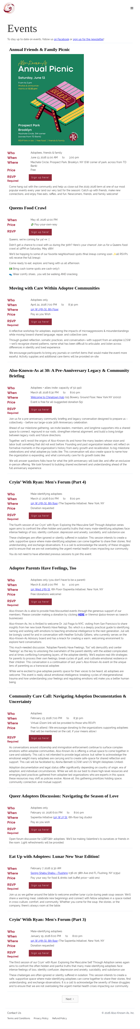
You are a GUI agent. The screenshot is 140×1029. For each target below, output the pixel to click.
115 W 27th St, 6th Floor (45, 309)
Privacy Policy (41, 1018)
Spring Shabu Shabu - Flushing (49, 873)
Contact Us (14, 1013)
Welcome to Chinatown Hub (47, 397)
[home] (9, 8)
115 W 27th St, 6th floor (44, 503)
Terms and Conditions (18, 1018)
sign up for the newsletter (88, 39)
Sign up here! (40, 178)
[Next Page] (70, 999)
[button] (132, 8)
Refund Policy (59, 1018)
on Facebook (61, 39)
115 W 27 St (60, 817)
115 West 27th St (40, 589)
